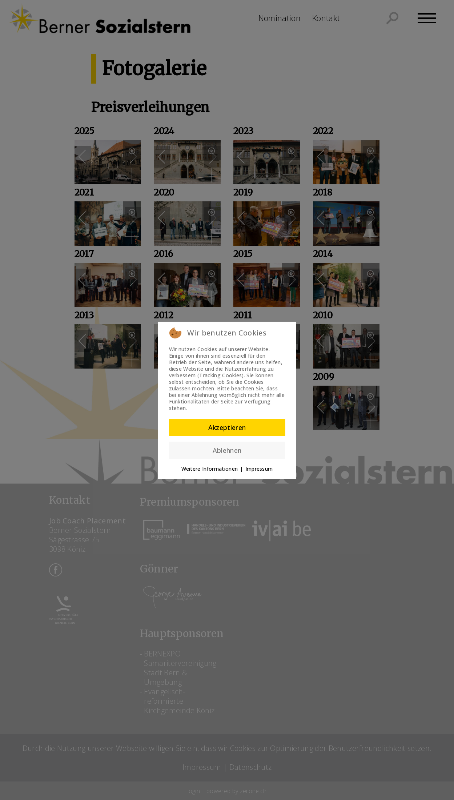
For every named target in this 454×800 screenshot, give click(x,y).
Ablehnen (227, 450)
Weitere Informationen (209, 468)
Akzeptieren (227, 427)
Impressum (259, 468)
